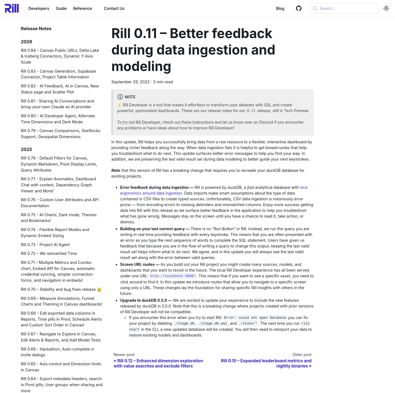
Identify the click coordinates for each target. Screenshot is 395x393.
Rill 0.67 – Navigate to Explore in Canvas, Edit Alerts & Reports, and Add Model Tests (61, 337)
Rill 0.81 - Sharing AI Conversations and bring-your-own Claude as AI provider (57, 104)
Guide (61, 8)
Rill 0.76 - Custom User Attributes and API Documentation (59, 202)
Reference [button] (82, 8)
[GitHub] (292, 8)
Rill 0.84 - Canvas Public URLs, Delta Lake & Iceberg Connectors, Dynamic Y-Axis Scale (60, 56)
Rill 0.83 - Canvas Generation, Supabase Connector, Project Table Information (58, 74)
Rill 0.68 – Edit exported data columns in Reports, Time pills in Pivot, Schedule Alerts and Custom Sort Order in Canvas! (61, 319)
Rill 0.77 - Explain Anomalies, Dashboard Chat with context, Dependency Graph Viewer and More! (58, 184)
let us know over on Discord (248, 122)
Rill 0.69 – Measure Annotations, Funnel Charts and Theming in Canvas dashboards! (61, 301)
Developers (39, 8)
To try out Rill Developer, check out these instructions (165, 122)
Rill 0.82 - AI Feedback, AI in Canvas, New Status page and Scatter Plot (60, 89)
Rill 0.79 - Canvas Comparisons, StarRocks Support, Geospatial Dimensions (60, 133)
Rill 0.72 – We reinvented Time (49, 253)
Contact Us (114, 8)
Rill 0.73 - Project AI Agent (45, 244)
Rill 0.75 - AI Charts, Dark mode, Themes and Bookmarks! (59, 217)
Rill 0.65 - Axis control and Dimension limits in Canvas (61, 366)
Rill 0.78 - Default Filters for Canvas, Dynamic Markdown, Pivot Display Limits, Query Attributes (59, 164)
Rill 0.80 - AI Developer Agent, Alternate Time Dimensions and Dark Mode (58, 118)
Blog (274, 8)
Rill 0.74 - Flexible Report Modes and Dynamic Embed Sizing (55, 232)
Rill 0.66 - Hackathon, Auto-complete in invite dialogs (57, 352)
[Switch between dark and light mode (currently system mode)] (386, 8)
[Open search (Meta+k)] (341, 8)
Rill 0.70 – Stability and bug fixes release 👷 (61, 289)
